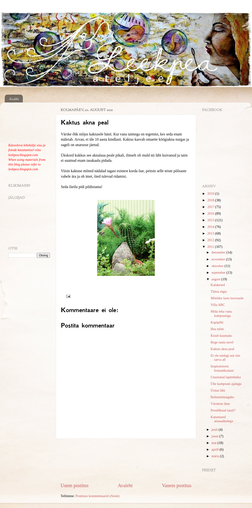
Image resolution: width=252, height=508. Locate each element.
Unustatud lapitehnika (226, 377)
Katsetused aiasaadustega (222, 419)
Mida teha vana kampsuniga (221, 313)
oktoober (218, 266)
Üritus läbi (218, 390)
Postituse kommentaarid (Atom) (98, 496)
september (219, 272)
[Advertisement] (126, 460)
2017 (211, 207)
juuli (215, 429)
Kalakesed (218, 285)
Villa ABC (218, 305)
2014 (211, 227)
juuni (215, 436)
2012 (211, 240)
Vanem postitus (176, 485)
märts (216, 456)
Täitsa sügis (219, 291)
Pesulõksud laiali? (223, 410)
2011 (211, 247)
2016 (211, 213)
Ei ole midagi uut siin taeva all (225, 357)
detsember (219, 252)
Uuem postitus (74, 485)
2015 (211, 220)
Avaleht (14, 99)
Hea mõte (217, 329)
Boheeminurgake (222, 397)
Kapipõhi (217, 322)
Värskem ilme (220, 404)
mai (215, 443)
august (216, 279)
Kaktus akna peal (222, 349)
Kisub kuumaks (221, 335)
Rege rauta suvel (222, 342)
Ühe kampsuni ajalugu (226, 384)
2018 (211, 200)
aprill (216, 449)
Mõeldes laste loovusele (227, 298)
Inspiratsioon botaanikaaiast (222, 368)
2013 (211, 233)
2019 (211, 193)
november (219, 259)
